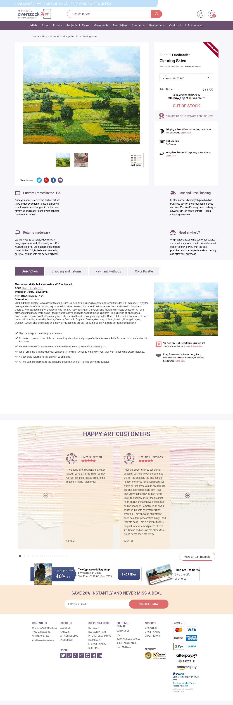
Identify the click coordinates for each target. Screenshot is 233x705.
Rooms (57, 25)
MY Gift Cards (152, 631)
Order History (152, 635)
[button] (187, 495)
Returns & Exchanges (128, 638)
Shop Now (129, 574)
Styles (85, 25)
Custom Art (176, 25)
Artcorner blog (69, 635)
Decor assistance (126, 643)
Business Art (196, 25)
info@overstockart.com (43, 640)
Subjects (71, 25)
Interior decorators (99, 635)
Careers (65, 631)
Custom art (94, 648)
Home (36, 36)
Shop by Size (49, 36)
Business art (95, 640)
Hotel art (93, 628)
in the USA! (180, 360)
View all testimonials (197, 557)
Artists (33, 25)
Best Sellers (120, 25)
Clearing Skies (89, 36)
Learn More (186, 132)
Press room (66, 640)
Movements (101, 25)
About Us (65, 628)
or (195, 98)
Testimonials (123, 647)
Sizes (45, 25)
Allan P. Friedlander (32, 288)
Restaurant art (97, 631)
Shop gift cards (97, 643)
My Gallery (151, 628)
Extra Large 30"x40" (68, 36)
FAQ (118, 635)
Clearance (138, 25)
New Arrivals (157, 25)
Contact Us (122, 630)
